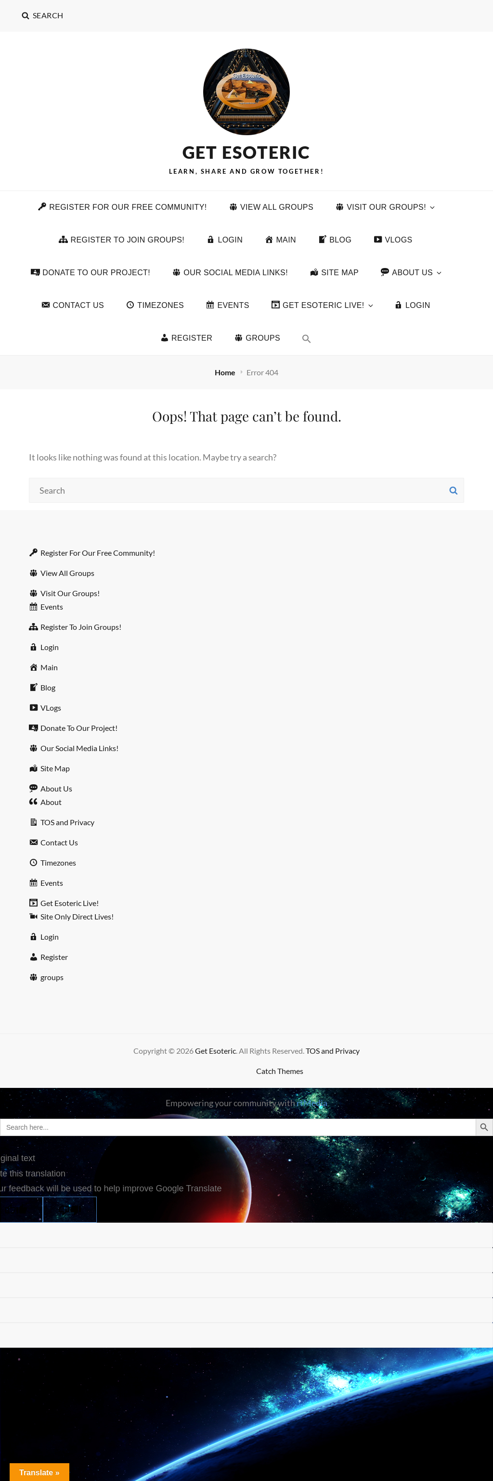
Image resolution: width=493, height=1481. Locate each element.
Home (226, 372)
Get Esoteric (246, 152)
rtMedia (312, 1103)
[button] (306, 338)
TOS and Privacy (333, 1050)
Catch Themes (279, 1070)
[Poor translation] (70, 1210)
